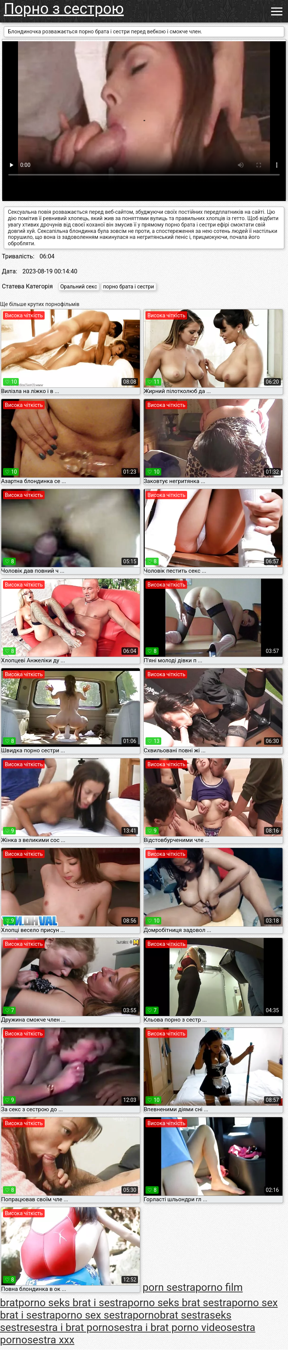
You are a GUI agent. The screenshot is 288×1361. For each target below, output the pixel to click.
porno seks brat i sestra (73, 1302)
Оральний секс (78, 287)
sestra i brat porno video (170, 1327)
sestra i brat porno (71, 1327)
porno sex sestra (94, 1315)
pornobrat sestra (171, 1315)
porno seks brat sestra (180, 1302)
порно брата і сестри (128, 287)
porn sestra (168, 1287)
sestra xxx (51, 1340)
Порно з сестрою (64, 9)
